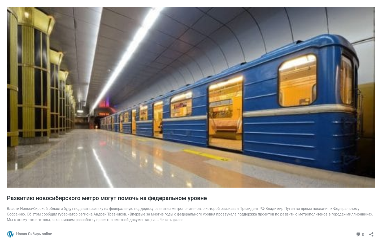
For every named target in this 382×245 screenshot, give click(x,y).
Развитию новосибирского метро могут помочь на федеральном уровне (107, 198)
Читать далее (171, 220)
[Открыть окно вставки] (371, 233)
